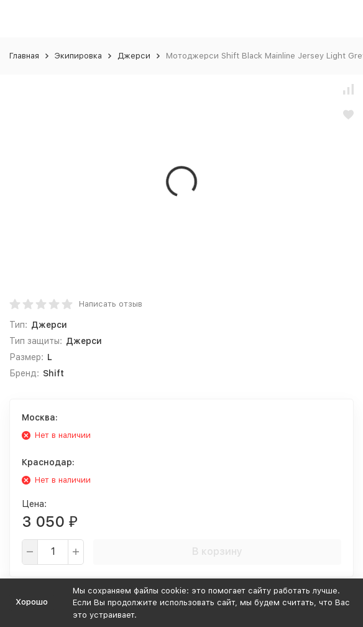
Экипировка (78, 55)
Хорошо (32, 601)
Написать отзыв (110, 304)
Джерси (133, 55)
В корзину (217, 551)
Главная (24, 55)
